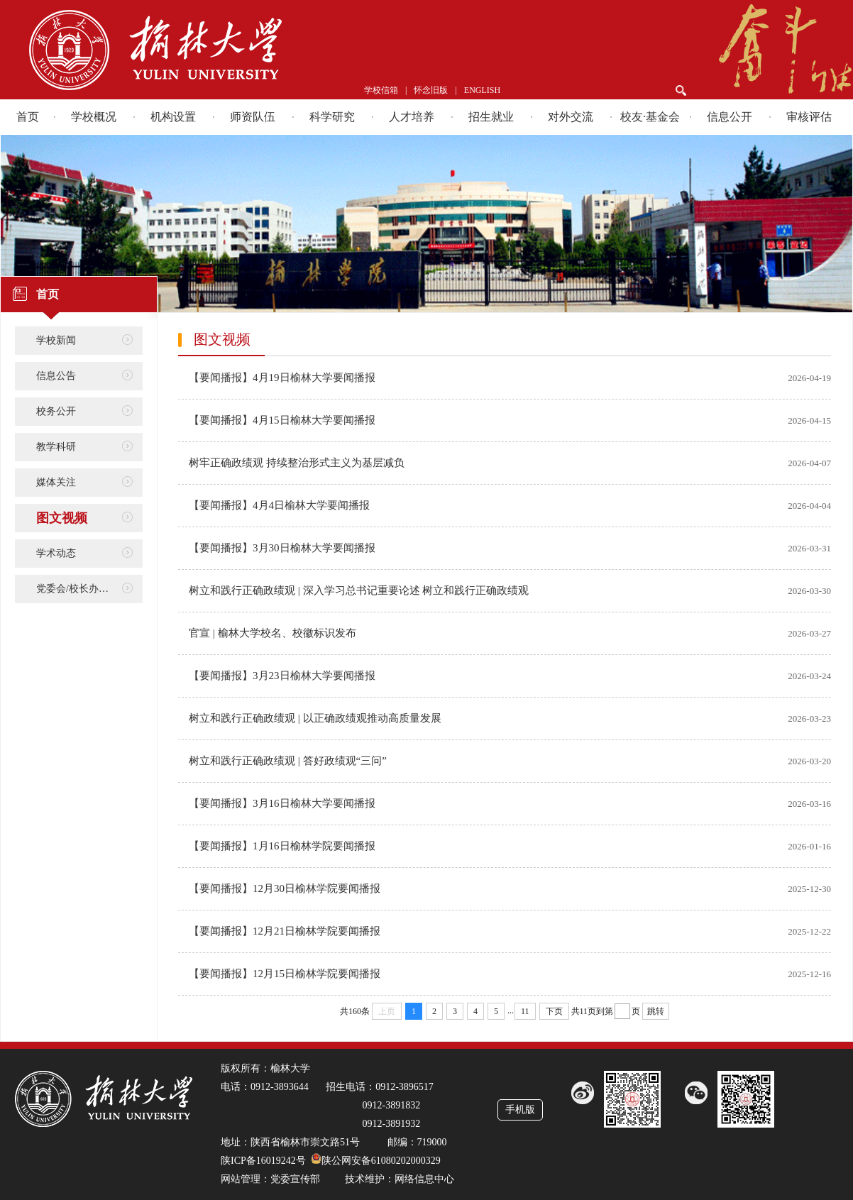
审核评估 (809, 117)
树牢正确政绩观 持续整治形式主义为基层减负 (297, 462)
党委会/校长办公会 (77, 588)
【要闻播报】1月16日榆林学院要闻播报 (282, 846)
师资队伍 (252, 117)
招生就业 (491, 117)
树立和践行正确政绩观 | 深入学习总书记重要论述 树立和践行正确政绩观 (359, 590)
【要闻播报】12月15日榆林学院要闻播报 (284, 973)
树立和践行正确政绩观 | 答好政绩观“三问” (288, 760)
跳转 (655, 1011)
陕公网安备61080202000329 (381, 1160)
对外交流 (570, 117)
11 (525, 1011)
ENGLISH (482, 90)
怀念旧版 (431, 90)
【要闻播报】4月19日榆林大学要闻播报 (282, 377)
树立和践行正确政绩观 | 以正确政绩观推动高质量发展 (315, 718)
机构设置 (173, 117)
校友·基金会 (650, 117)
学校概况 (93, 117)
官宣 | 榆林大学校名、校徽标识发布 (272, 633)
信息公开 (729, 117)
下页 (554, 1011)
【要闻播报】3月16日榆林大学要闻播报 (282, 803)
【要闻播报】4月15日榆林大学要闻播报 (282, 420)
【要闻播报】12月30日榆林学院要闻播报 (284, 888)
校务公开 (56, 411)
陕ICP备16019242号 (263, 1160)
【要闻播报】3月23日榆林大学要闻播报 (282, 675)
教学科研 (56, 446)
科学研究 (332, 117)
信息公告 (56, 375)
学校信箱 (381, 90)
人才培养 (411, 117)
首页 (27, 117)
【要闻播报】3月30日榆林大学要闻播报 (282, 548)
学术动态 (56, 553)
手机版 (520, 1109)
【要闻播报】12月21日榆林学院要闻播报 (284, 931)
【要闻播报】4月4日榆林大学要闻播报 (279, 505)
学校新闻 (56, 340)
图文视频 (61, 518)
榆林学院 (213, 49)
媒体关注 (56, 482)
